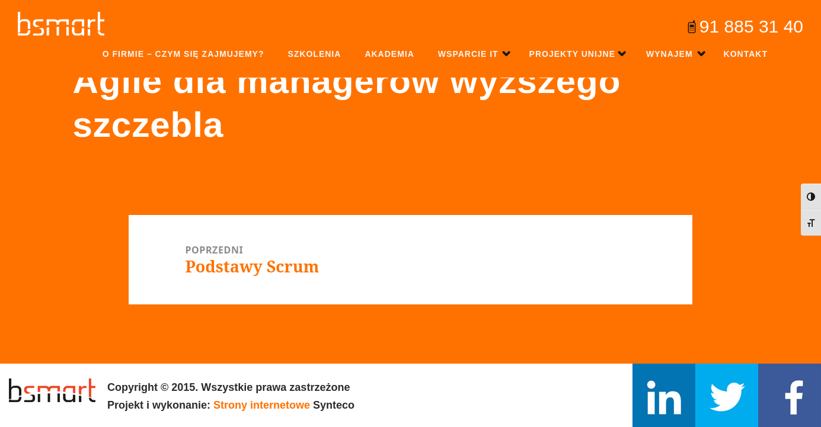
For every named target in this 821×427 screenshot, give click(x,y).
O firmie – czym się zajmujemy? (183, 54)
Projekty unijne (572, 54)
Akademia (389, 54)
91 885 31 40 (751, 26)
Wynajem (669, 54)
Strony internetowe (261, 405)
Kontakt (746, 54)
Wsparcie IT (468, 54)
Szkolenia (314, 54)
